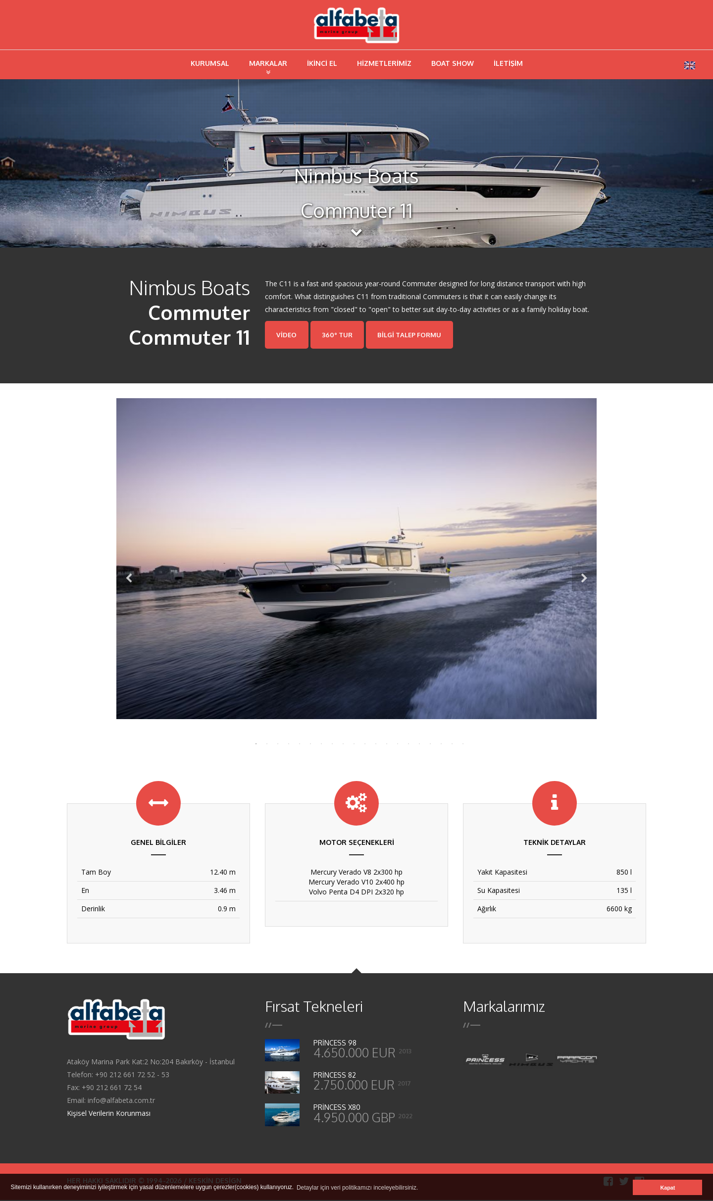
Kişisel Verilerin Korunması (109, 1114)
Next (584, 580)
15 (406, 742)
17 (427, 742)
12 (373, 742)
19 (449, 742)
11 (362, 742)
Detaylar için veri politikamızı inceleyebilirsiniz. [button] (357, 1187)
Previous (128, 580)
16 (416, 742)
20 (460, 742)
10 (351, 742)
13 (384, 742)
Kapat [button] (667, 1188)
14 (395, 742)
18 (438, 742)
